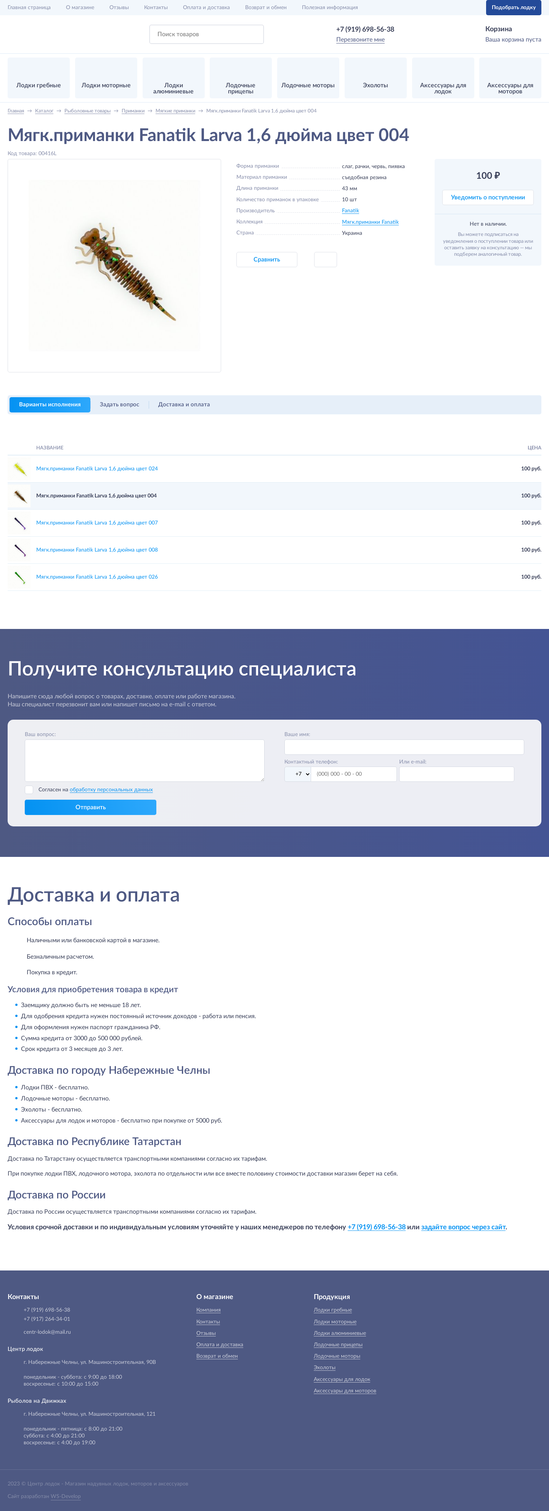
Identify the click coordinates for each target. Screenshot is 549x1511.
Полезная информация (330, 7)
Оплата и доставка (206, 7)
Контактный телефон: (311, 762)
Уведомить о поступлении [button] (488, 197)
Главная (29, 7)
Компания (208, 1310)
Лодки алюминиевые (340, 1333)
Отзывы (119, 7)
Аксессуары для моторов (345, 1391)
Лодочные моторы (337, 1356)
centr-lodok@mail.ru (47, 1332)
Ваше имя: (297, 734)
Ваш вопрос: (40, 734)
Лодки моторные (335, 1322)
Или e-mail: (413, 762)
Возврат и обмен (266, 7)
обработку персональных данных (111, 789)
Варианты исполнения (50, 404)
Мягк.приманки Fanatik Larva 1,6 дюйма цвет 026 (97, 577)
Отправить (90, 807)
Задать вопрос (119, 404)
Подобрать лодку (514, 7)
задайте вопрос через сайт (463, 1227)
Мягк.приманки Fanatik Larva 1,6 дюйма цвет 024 (97, 469)
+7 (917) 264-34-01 (47, 1319)
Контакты (156, 7)
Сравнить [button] (267, 260)
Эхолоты (325, 1367)
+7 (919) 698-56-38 (365, 29)
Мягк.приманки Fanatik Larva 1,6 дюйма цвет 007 (97, 523)
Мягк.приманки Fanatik (370, 222)
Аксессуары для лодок (342, 1379)
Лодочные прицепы (338, 1344)
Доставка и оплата (184, 404)
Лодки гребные (333, 1310)
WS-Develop (66, 1496)
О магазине (80, 7)
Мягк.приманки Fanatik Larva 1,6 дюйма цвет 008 (97, 550)
